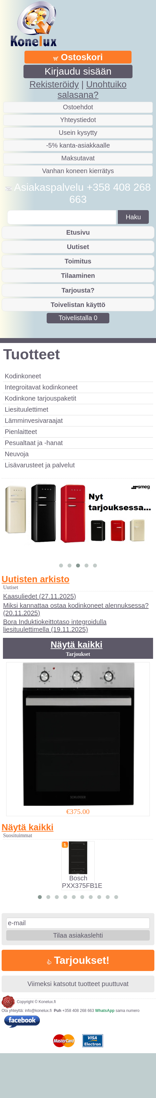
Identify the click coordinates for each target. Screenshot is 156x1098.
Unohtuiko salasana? (91, 89)
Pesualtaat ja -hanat (34, 442)
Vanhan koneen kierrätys (78, 170)
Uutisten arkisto (36, 623)
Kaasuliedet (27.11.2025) (39, 640)
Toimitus (78, 261)
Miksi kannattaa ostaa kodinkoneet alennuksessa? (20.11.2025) (75, 653)
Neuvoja (16, 454)
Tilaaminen (78, 275)
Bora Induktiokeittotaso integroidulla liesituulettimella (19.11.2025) (54, 670)
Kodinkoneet (23, 376)
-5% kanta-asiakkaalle (78, 145)
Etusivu (78, 232)
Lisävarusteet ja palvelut (40, 465)
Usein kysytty (78, 132)
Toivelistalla (78, 317)
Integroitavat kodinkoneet (41, 387)
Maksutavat (78, 158)
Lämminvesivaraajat (34, 420)
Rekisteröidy (54, 84)
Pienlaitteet (21, 431)
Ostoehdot (78, 107)
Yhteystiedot (78, 119)
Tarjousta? (78, 290)
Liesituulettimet (26, 409)
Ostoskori (78, 57)
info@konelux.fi (38, 1055)
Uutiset (78, 246)
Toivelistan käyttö (78, 304)
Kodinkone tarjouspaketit (40, 398)
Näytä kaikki (76, 689)
